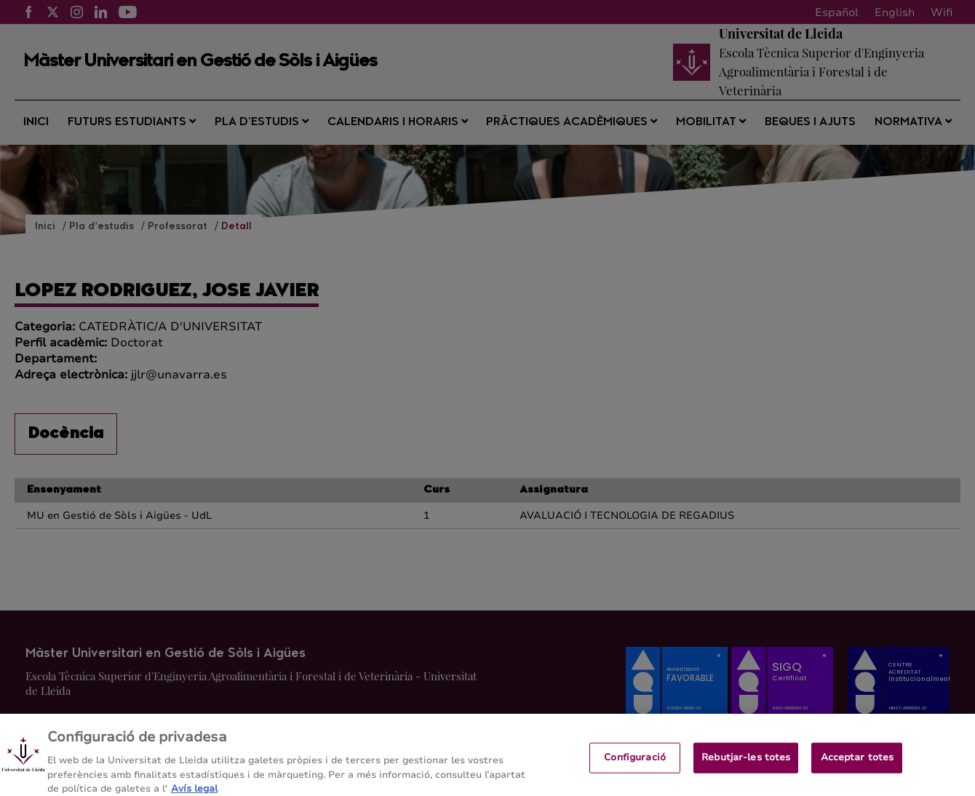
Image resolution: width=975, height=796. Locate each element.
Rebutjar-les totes (745, 764)
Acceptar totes (857, 764)
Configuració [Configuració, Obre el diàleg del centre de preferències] (635, 764)
